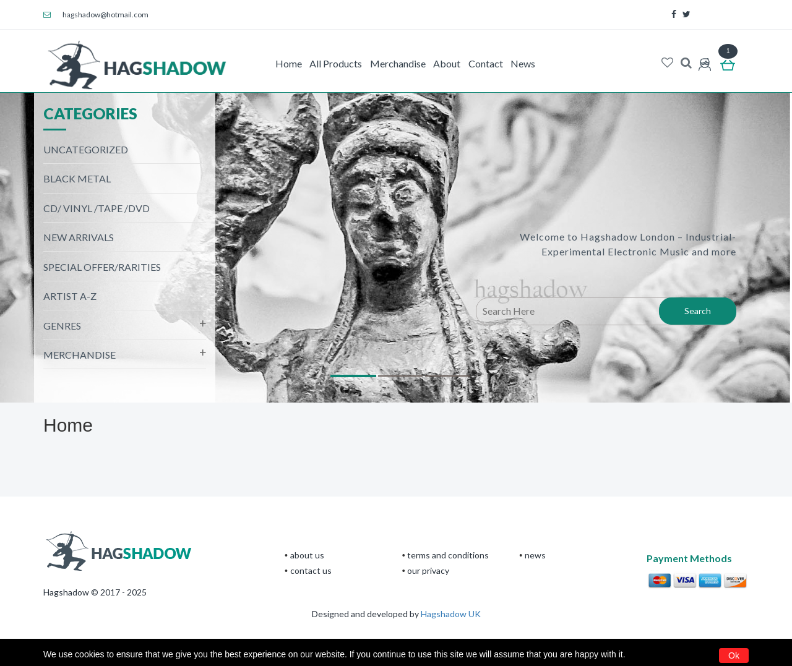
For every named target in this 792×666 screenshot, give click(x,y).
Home (288, 63)
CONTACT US (311, 570)
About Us (307, 555)
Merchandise (398, 63)
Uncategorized (85, 149)
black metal (77, 178)
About (446, 63)
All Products (335, 63)
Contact (485, 63)
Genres (62, 325)
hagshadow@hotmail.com (95, 14)
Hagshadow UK (451, 613)
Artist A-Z (70, 296)
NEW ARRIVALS (78, 237)
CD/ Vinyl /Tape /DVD (96, 208)
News (522, 63)
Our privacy (428, 570)
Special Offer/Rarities (102, 267)
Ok (733, 655)
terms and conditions (448, 555)
